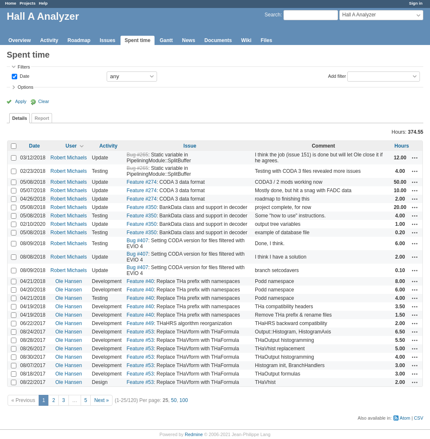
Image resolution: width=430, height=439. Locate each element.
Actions (415, 157)
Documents (218, 40)
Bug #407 (137, 240)
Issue (190, 146)
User (71, 146)
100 (183, 400)
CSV (418, 417)
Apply (20, 101)
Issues (107, 40)
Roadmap (79, 40)
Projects (28, 3)
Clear (43, 101)
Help (43, 3)
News (188, 40)
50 (173, 400)
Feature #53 (140, 332)
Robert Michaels (68, 158)
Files (266, 40)
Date (23, 75)
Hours (401, 146)
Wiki (246, 40)
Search (273, 15)
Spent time (137, 40)
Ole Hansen (68, 281)
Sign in (415, 3)
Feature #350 (141, 207)
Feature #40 (140, 281)
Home (10, 3)
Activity (49, 40)
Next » (101, 400)
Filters (24, 66)
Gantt (166, 40)
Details (19, 118)
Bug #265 (137, 155)
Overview (19, 40)
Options (25, 87)
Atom (405, 417)
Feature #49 (140, 323)
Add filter (337, 75)
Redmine (194, 434)
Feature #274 (141, 182)
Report (41, 118)
